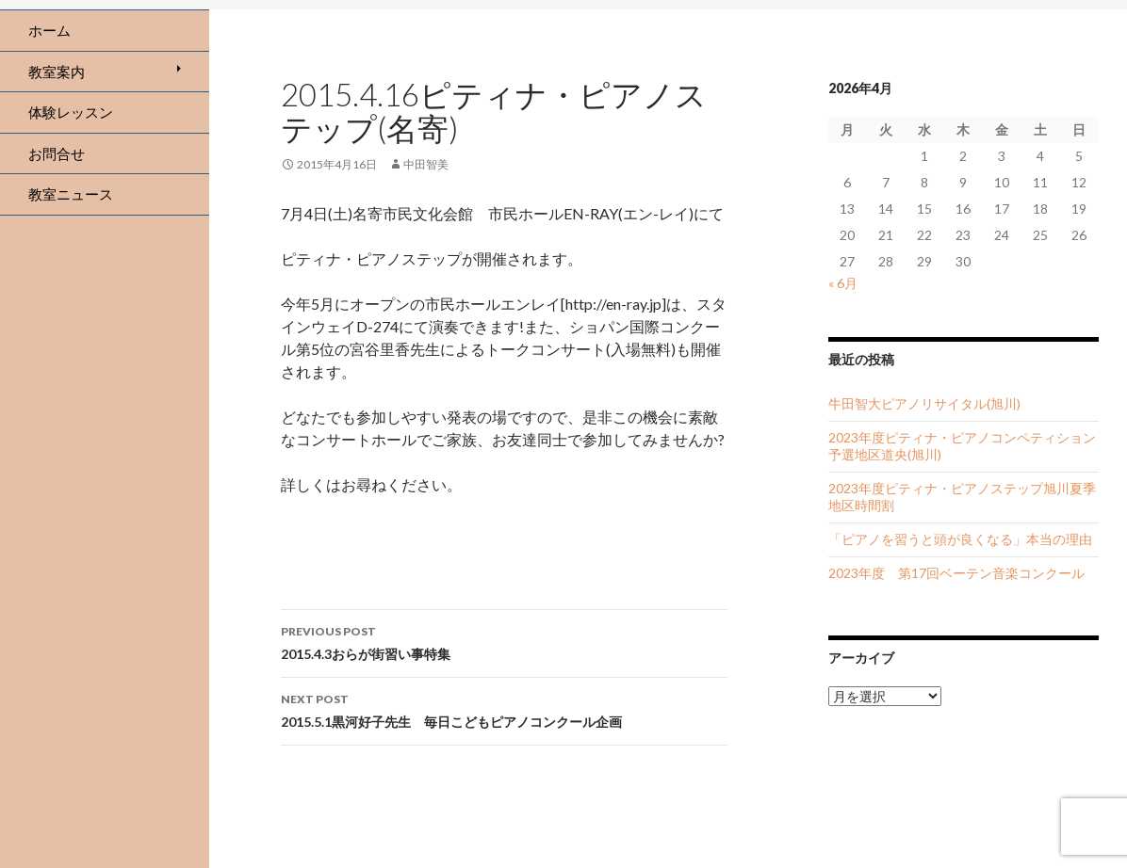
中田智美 (426, 164)
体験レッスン (70, 112)
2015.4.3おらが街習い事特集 (504, 641)
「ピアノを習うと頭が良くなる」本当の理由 (960, 539)
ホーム (49, 30)
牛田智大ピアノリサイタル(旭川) (924, 403)
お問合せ (56, 153)
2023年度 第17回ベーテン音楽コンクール (956, 573)
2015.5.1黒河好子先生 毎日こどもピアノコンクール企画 (504, 709)
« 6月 (843, 283)
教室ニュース (70, 193)
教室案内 (56, 71)
